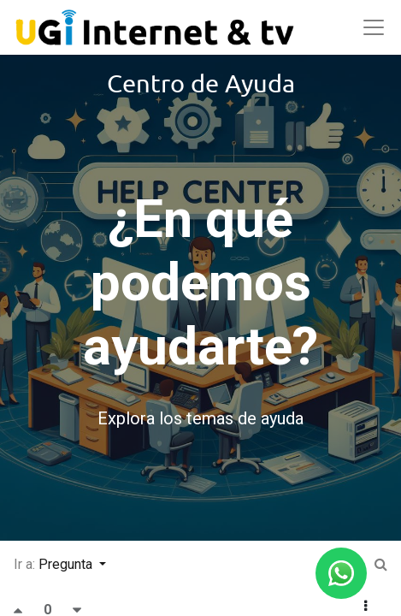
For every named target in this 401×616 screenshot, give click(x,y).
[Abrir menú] (373, 27)
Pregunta (67, 564)
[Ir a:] (380, 565)
